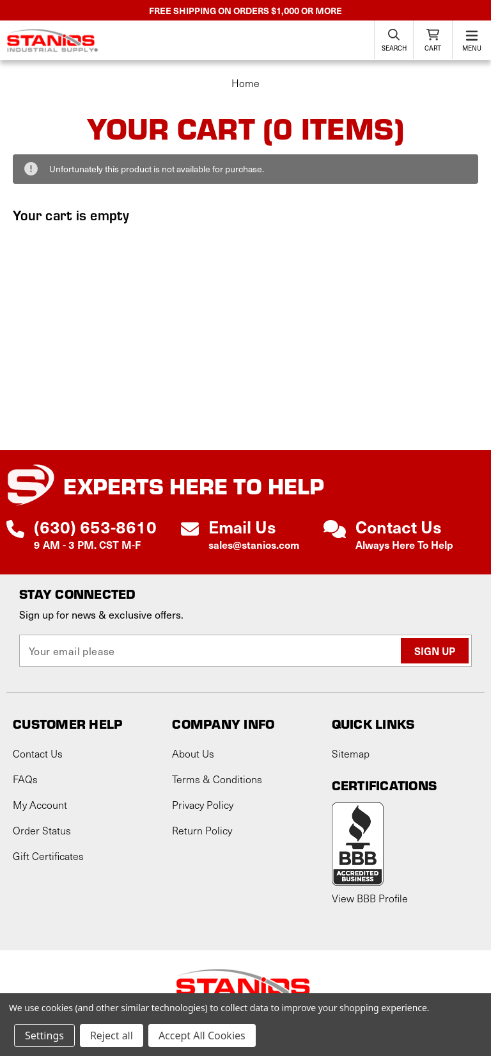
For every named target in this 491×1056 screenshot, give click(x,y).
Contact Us (38, 753)
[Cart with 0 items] (433, 39)
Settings (44, 1035)
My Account (40, 804)
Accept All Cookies (202, 1035)
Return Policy (202, 830)
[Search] (394, 39)
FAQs (25, 779)
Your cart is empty (71, 215)
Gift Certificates (48, 856)
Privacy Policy (202, 804)
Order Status (42, 830)
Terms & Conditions (217, 779)
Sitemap (351, 753)
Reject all (111, 1035)
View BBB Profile (370, 898)
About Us (193, 753)
